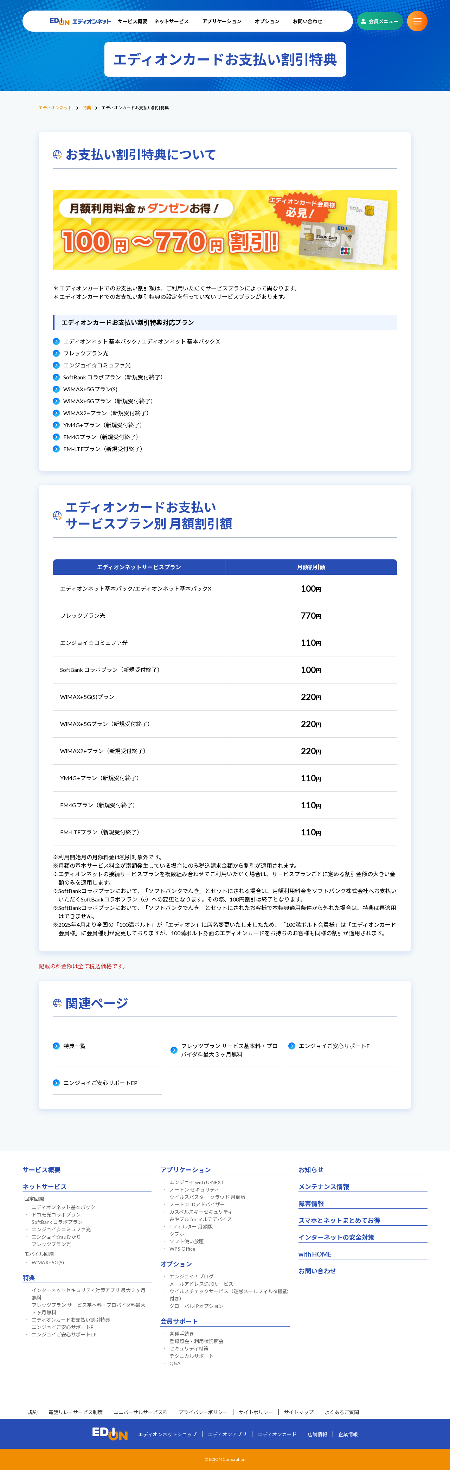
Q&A (175, 1363)
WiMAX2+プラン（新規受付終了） (107, 413)
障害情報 (311, 1203)
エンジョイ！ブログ (191, 1276)
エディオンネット (55, 107)
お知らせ (311, 1170)
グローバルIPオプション (196, 1306)
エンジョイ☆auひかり (56, 1237)
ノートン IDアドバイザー (197, 1204)
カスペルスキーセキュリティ (201, 1212)
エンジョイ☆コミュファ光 (97, 365)
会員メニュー (383, 21)
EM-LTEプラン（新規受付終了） (104, 448)
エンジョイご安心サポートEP (100, 1082)
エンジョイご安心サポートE (334, 1045)
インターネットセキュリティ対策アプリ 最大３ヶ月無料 (89, 1294)
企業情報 (348, 1434)
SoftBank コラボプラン (57, 1222)
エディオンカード (277, 1434)
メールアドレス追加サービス (201, 1284)
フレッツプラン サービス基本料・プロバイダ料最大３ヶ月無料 (229, 1050)
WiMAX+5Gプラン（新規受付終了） (109, 401)
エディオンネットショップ (167, 1434)
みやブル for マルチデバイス (200, 1219)
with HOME (315, 1254)
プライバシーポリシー (203, 1412)
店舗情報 (317, 1434)
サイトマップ (299, 1412)
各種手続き (181, 1334)
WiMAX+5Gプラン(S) (90, 389)
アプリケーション (222, 21)
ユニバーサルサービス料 (141, 1412)
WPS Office (182, 1249)
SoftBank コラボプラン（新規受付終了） (114, 377)
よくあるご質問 (341, 1412)
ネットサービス (171, 21)
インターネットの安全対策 (336, 1237)
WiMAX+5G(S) (48, 1262)
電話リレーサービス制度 (76, 1412)
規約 (33, 1412)
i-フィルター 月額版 (191, 1227)
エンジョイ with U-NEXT (196, 1182)
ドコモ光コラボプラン (56, 1215)
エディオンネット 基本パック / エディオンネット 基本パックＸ (142, 341)
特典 (87, 107)
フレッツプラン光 (85, 353)
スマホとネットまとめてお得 (339, 1220)
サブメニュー (417, 21)
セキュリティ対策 (188, 1349)
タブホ (176, 1234)
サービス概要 (132, 21)
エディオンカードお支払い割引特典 (71, 1320)
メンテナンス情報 (323, 1186)
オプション (267, 21)
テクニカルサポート (191, 1356)
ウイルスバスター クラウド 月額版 (207, 1197)
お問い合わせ (307, 21)
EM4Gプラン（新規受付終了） (102, 437)
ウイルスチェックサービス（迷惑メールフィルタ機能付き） (228, 1295)
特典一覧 (74, 1045)
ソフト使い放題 (186, 1241)
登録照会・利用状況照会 (196, 1341)
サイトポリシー (256, 1412)
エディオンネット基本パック (63, 1207)
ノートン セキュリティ (194, 1190)
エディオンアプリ (227, 1434)
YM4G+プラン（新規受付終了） (104, 425)
